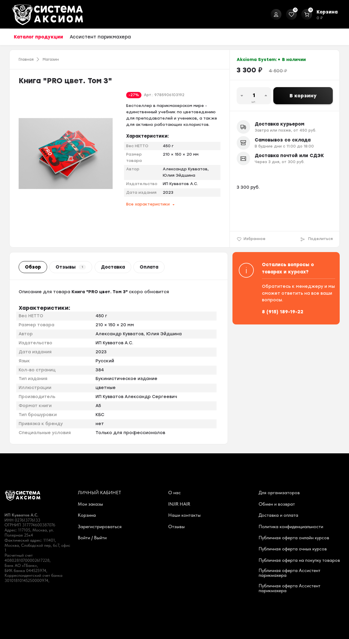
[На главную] (47, 14)
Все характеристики (148, 204)
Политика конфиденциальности (291, 526)
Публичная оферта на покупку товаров (299, 560)
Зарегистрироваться (100, 526)
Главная (26, 59)
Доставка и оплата (278, 515)
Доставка (113, 267)
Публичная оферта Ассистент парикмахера (289, 573)
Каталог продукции (38, 37)
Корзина (87, 515)
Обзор (33, 267)
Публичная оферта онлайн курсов (294, 537)
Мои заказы (90, 504)
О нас (174, 492)
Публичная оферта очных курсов (293, 548)
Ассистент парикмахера (100, 37)
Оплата (149, 267)
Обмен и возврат (277, 504)
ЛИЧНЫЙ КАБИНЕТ (99, 492)
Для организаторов (279, 492)
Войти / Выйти (92, 537)
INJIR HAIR (179, 504)
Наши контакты (184, 515)
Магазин (51, 59)
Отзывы (71, 267)
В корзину (303, 96)
